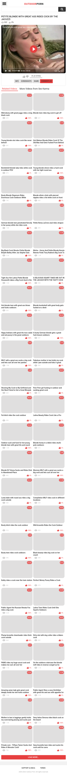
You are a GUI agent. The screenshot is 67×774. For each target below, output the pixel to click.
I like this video (24, 76)
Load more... (33, 757)
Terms (43, 768)
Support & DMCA (28, 768)
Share (36, 81)
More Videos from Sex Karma (34, 88)
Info (17, 81)
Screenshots (26, 81)
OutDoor (34, 4)
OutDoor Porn (30, 772)
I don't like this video (27, 76)
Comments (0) (46, 81)
